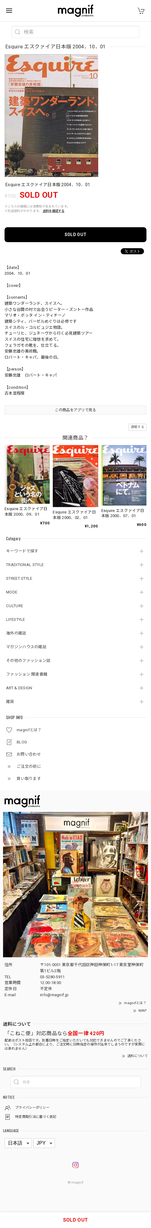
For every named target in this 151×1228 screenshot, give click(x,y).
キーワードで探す (22, 551)
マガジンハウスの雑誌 (26, 647)
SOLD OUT (75, 234)
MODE (11, 592)
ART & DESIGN (19, 688)
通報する (137, 427)
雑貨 (10, 701)
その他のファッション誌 (28, 660)
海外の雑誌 (16, 633)
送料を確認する (54, 211)
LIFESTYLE (15, 619)
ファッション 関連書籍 (26, 674)
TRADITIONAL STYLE (25, 564)
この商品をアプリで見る (75, 410)
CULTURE (14, 606)
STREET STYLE (19, 578)
